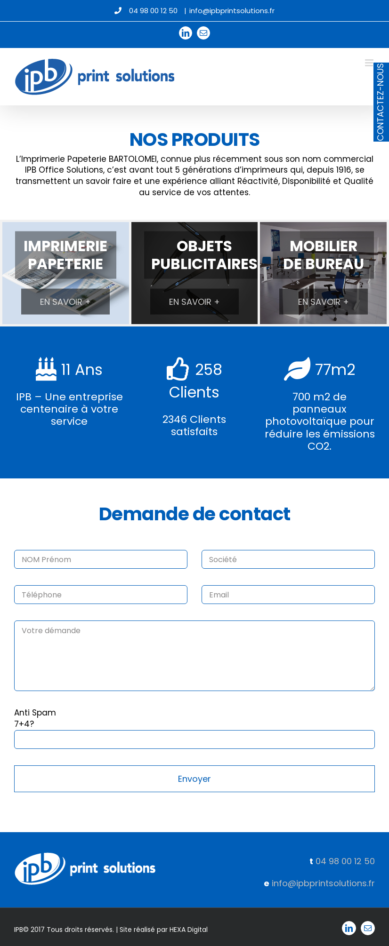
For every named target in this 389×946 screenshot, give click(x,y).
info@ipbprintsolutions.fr (232, 11)
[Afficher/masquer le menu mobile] (370, 63)
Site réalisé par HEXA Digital (164, 929)
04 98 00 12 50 (345, 861)
